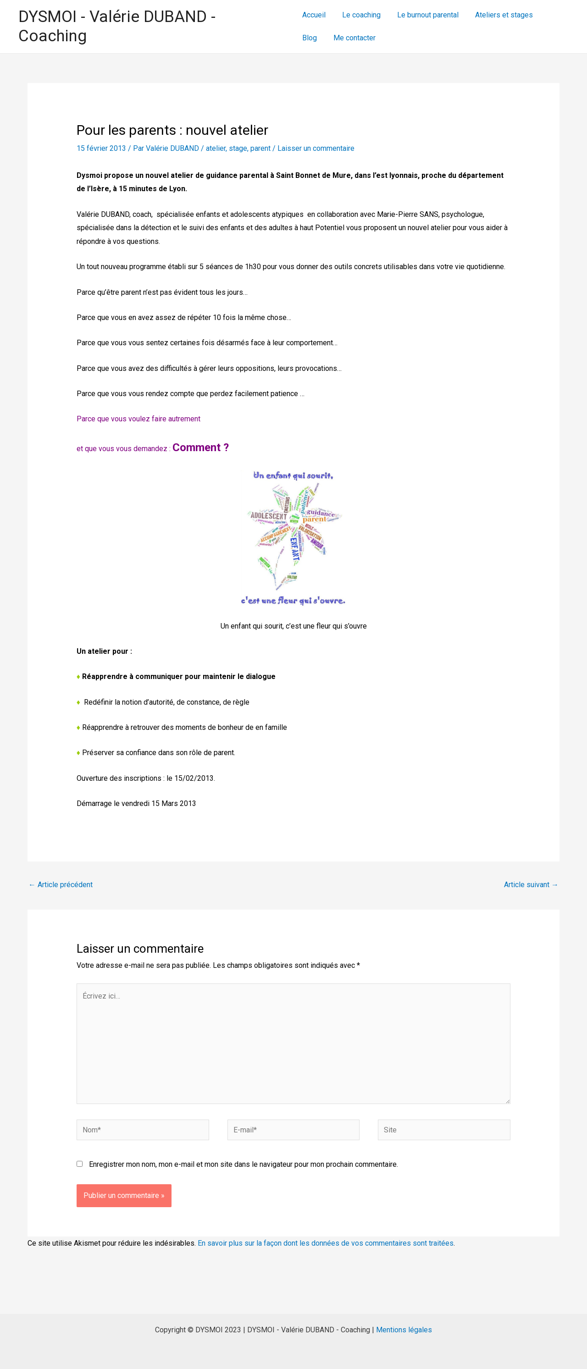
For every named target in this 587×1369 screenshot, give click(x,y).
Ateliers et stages (498, 15)
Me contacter (323, 37)
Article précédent (60, 884)
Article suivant (531, 884)
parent (260, 148)
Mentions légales (404, 1329)
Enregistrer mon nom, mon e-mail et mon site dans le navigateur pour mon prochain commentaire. (243, 1164)
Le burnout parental (424, 15)
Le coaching (359, 15)
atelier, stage (226, 148)
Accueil (314, 15)
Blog (549, 15)
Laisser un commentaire (315, 148)
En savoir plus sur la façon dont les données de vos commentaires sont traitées (326, 1243)
